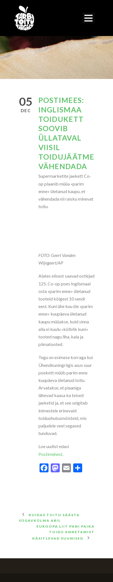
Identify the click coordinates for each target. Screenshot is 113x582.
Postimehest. (50, 454)
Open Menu (88, 18)
